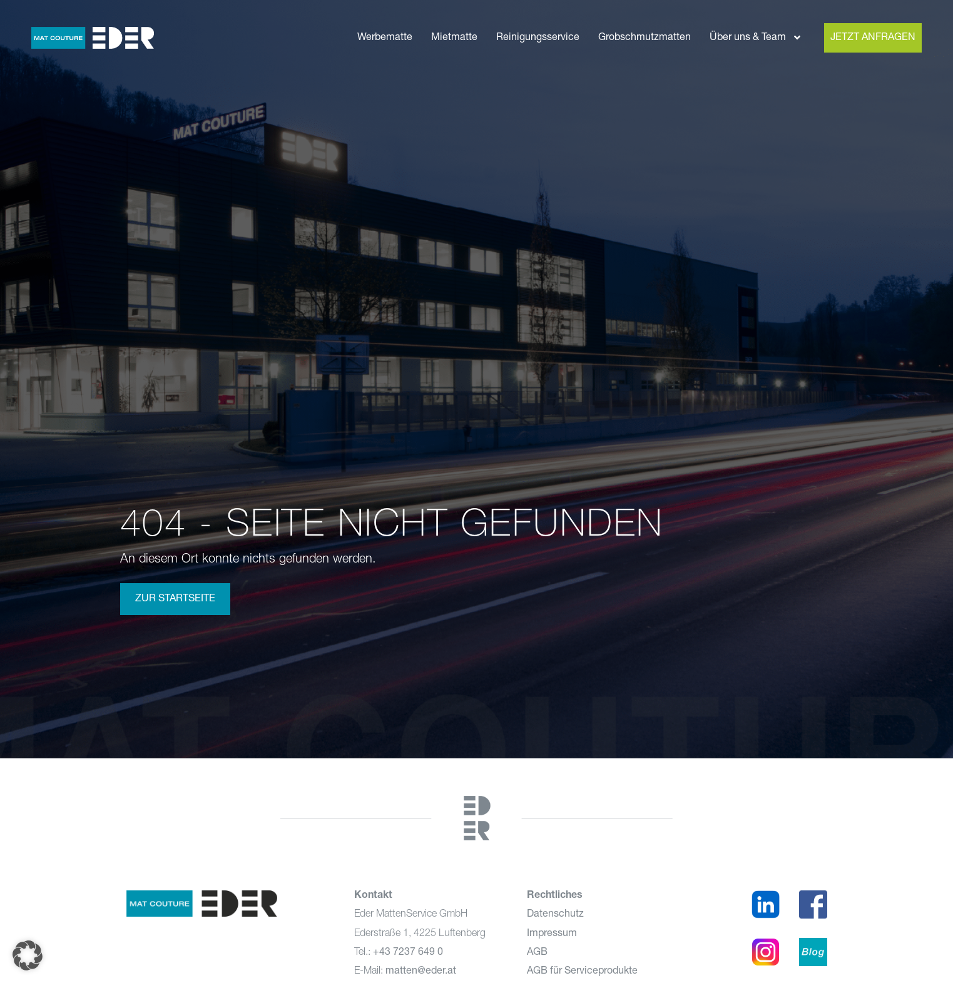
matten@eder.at (420, 971)
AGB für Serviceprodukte (582, 971)
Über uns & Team (756, 37)
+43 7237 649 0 (408, 952)
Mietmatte (454, 38)
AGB (537, 952)
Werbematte (384, 38)
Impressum (552, 934)
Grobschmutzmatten (644, 38)
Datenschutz (555, 914)
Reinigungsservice (537, 38)
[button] (27, 955)
